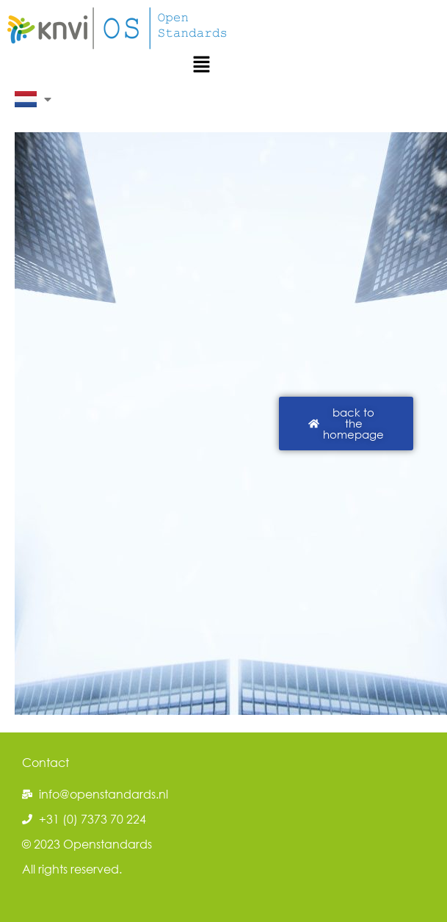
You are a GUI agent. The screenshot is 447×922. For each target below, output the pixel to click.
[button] (201, 65)
